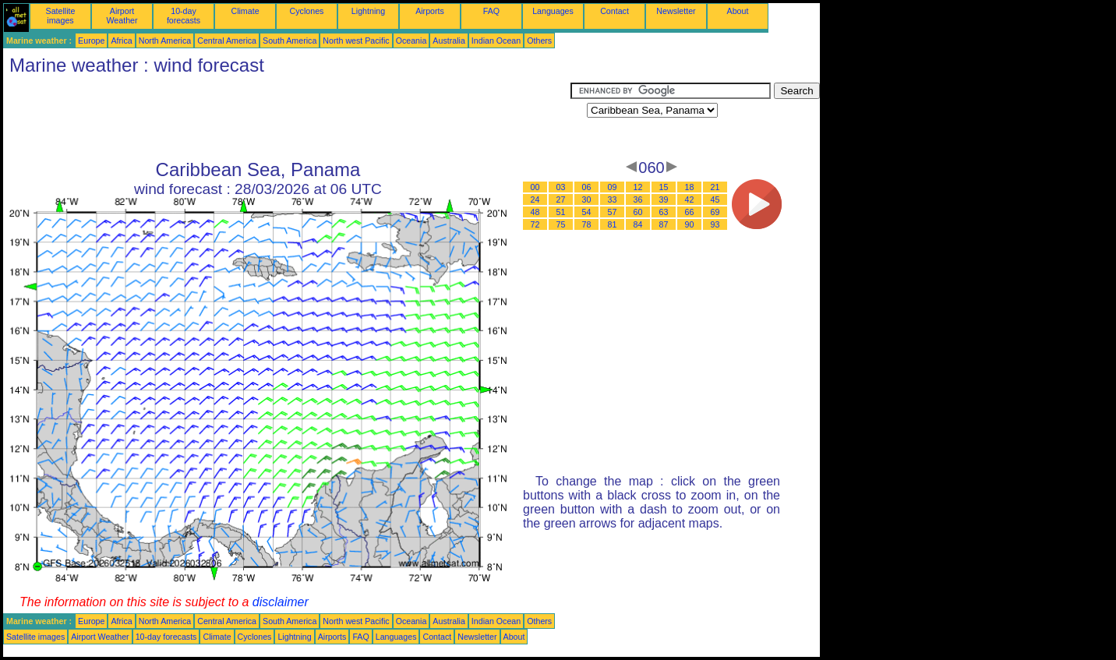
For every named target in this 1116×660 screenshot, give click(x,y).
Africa (121, 40)
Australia (448, 40)
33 (612, 199)
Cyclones (307, 11)
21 (715, 187)
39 (664, 199)
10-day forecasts (183, 15)
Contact (614, 11)
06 (587, 187)
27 (561, 199)
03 (561, 187)
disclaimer (281, 602)
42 (689, 199)
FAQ (491, 11)
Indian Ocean (496, 40)
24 (535, 199)
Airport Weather (121, 15)
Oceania (411, 40)
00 (535, 187)
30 (587, 199)
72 (535, 224)
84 (638, 224)
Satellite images (61, 15)
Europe (91, 40)
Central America (226, 40)
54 (587, 212)
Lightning (368, 11)
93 (715, 224)
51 (561, 212)
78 (587, 224)
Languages (553, 11)
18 (689, 187)
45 (715, 199)
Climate (245, 11)
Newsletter (675, 11)
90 (689, 224)
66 (689, 212)
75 (561, 224)
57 (612, 212)
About (738, 11)
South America (289, 40)
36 (638, 199)
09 (612, 187)
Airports (429, 11)
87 (664, 224)
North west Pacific (356, 40)
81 (612, 224)
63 (664, 212)
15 (664, 187)
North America (165, 40)
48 (535, 212)
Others (539, 40)
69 (715, 212)
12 (638, 187)
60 (638, 212)
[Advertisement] (286, 118)
